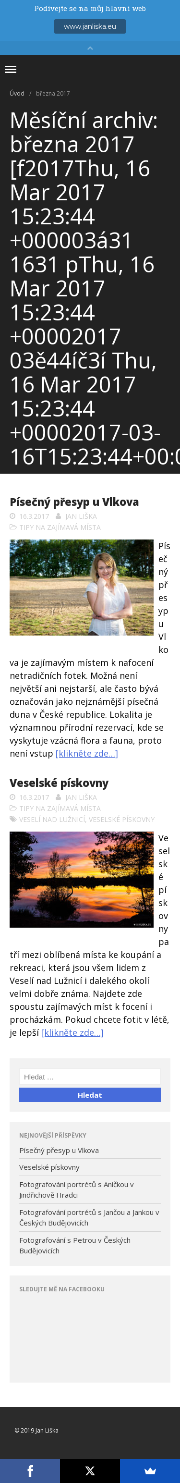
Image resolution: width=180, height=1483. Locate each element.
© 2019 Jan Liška (36, 1430)
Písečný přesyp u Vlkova (74, 501)
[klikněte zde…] (87, 753)
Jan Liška (81, 516)
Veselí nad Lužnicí (52, 819)
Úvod (17, 93)
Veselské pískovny (59, 782)
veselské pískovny (122, 819)
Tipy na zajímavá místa (60, 527)
